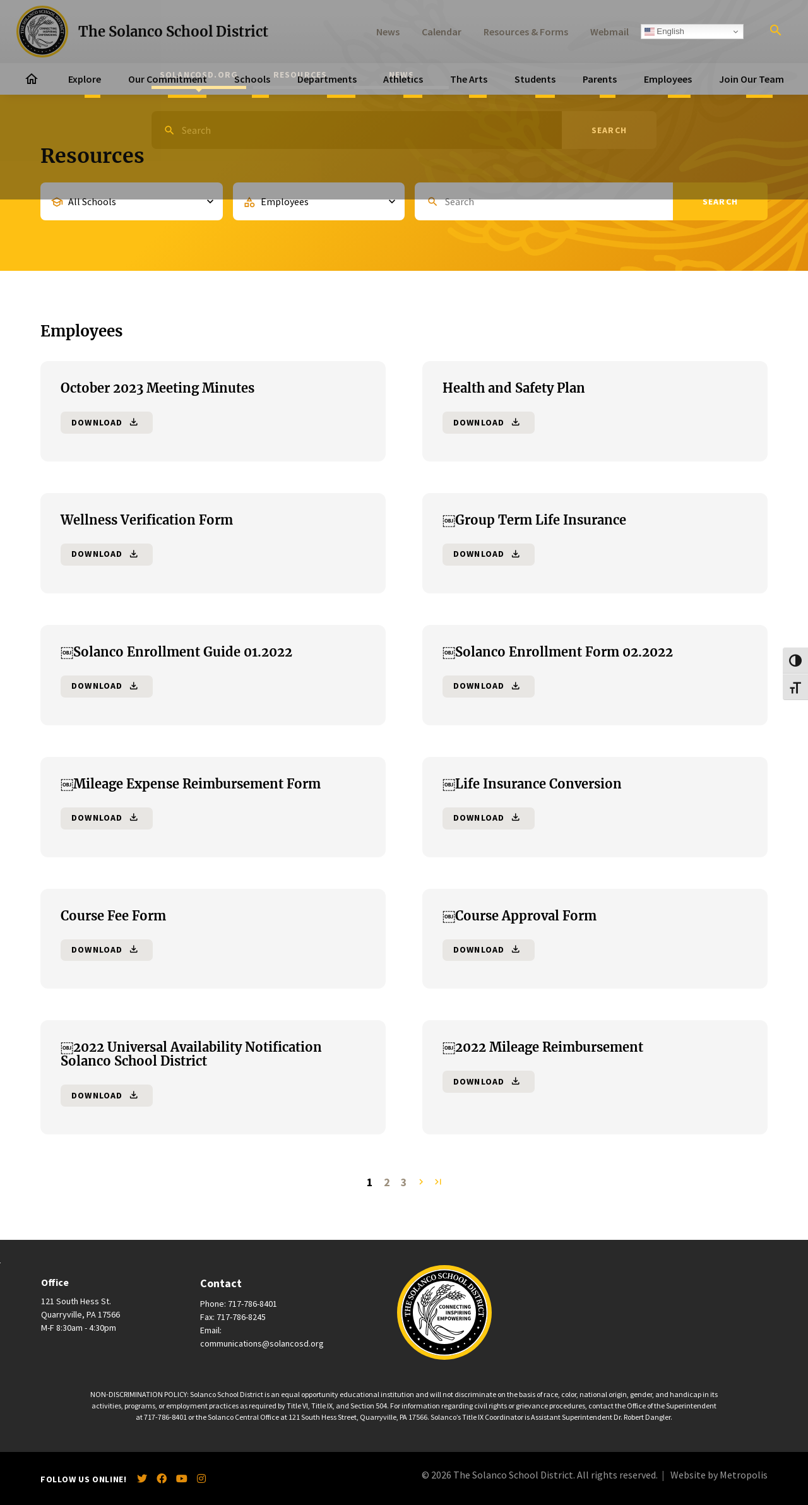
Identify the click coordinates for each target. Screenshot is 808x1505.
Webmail (609, 31)
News (388, 31)
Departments (327, 79)
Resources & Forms (526, 31)
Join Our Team (751, 79)
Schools (252, 79)
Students (535, 79)
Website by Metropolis (719, 1474)
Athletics (403, 79)
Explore (84, 79)
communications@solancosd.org (262, 1343)
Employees (668, 79)
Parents (600, 79)
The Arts (468, 79)
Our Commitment (167, 79)
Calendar (441, 31)
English (664, 32)
